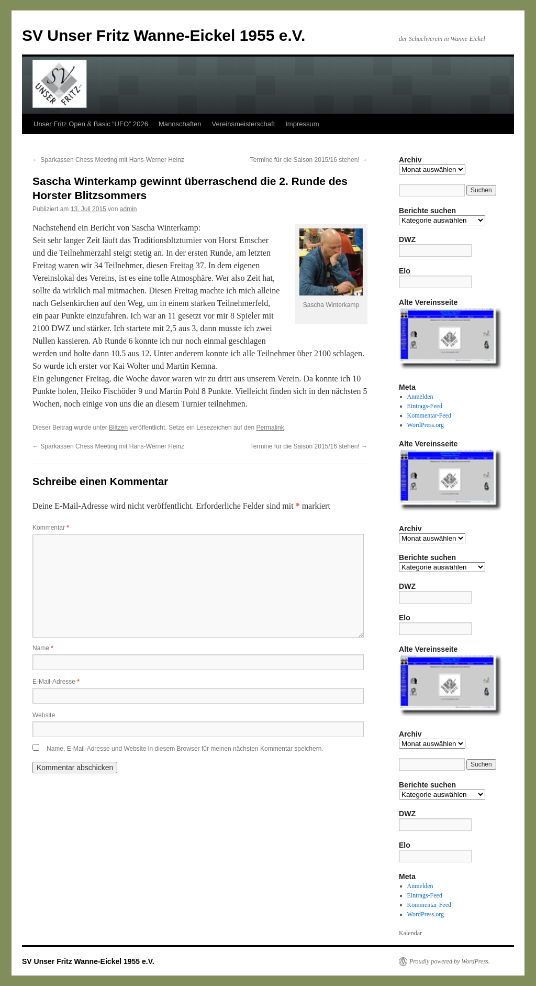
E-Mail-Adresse (56, 681)
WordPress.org (425, 425)
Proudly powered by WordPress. (449, 961)
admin (128, 209)
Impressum (302, 124)
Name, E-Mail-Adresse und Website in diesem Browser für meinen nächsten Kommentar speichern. (185, 748)
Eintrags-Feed (424, 406)
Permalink (270, 427)
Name (42, 648)
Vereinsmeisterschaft (243, 124)
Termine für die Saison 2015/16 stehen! (308, 159)
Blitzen (118, 427)
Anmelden (420, 396)
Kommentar (50, 527)
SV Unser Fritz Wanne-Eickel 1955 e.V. (163, 35)
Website (43, 715)
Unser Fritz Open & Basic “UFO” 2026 (91, 124)
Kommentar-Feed (429, 415)
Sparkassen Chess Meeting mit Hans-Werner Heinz (108, 159)
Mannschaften (180, 124)
